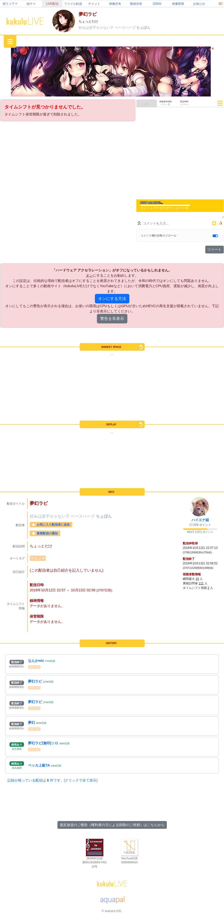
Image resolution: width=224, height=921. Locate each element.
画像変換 (178, 3)
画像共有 (115, 3)
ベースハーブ (126, 27)
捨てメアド (10, 3)
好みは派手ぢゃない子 (97, 27)
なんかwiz (36, 661)
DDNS (157, 3)
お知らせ (199, 3)
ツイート (215, 249)
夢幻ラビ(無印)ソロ (43, 743)
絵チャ (31, 3)
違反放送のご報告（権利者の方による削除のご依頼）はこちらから (112, 825)
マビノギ (37, 558)
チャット (94, 3)
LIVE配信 (52, 3)
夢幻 (31, 723)
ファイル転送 (73, 3)
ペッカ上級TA (39, 765)
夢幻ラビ (35, 681)
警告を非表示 (112, 318)
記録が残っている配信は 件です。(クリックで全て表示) (52, 780)
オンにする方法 (112, 298)
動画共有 (136, 3)
